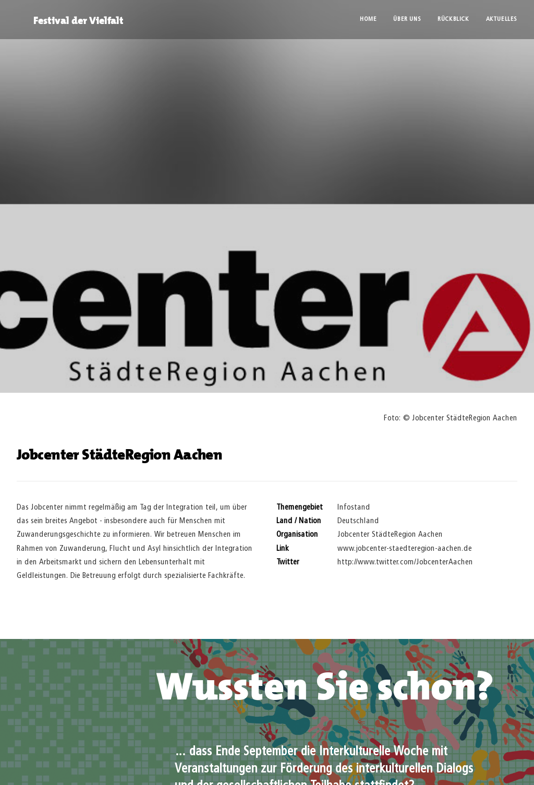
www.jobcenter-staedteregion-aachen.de (404, 540)
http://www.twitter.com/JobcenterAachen (405, 554)
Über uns (407, 19)
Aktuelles (501, 19)
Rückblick (453, 19)
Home (368, 19)
